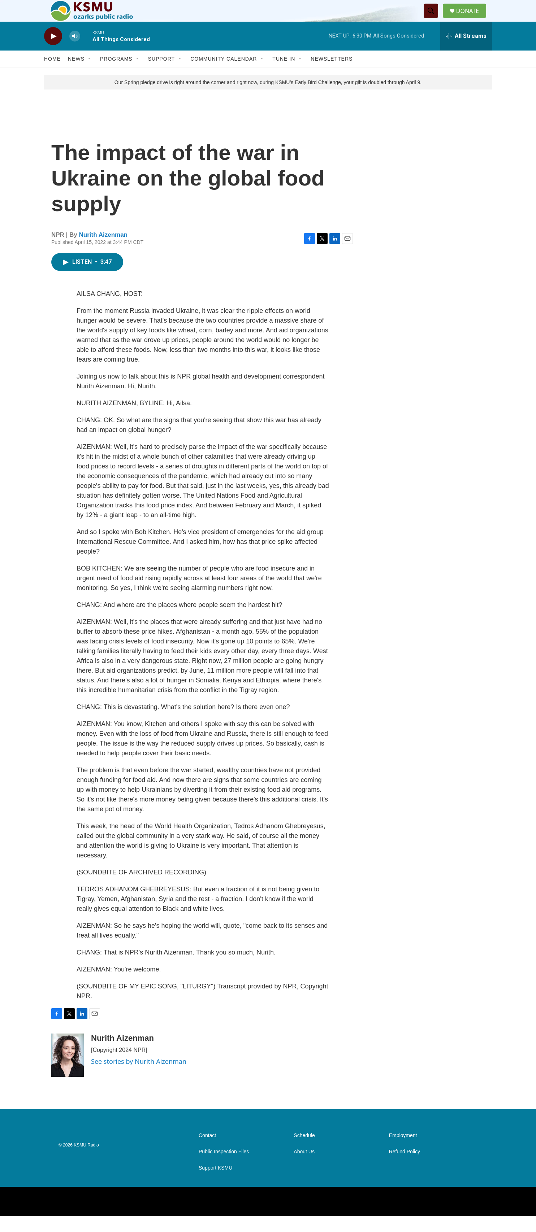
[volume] (75, 52)
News (76, 75)
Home (52, 75)
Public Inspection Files (224, 1168)
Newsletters (332, 75)
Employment (403, 1151)
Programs (116, 75)
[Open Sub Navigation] (90, 75)
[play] (53, 52)
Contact (207, 1151)
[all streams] (466, 52)
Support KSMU (215, 1184)
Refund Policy (404, 1168)
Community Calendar (223, 75)
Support (161, 75)
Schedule (304, 1151)
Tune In (283, 75)
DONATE (472, 19)
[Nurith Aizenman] (67, 1071)
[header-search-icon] (434, 19)
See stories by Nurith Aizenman (138, 1077)
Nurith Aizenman (103, 251)
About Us (304, 1168)
